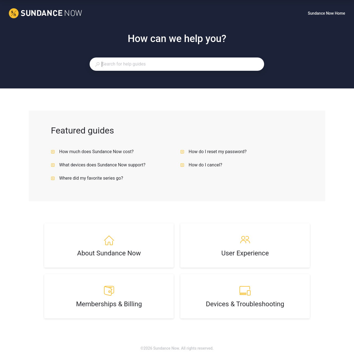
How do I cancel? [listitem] (201, 164)
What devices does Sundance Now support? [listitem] (98, 164)
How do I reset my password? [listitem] (213, 151)
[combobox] (177, 64)
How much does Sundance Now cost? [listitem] (92, 151)
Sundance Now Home (326, 14)
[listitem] (109, 245)
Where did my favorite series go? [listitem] (87, 178)
